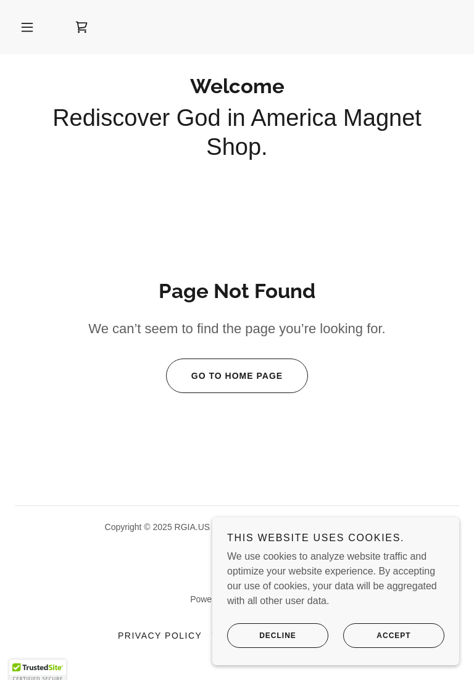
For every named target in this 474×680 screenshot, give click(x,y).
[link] (81, 27)
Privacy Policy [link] (160, 636)
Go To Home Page (224, 376)
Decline (261, 644)
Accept (377, 644)
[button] (27, 27)
